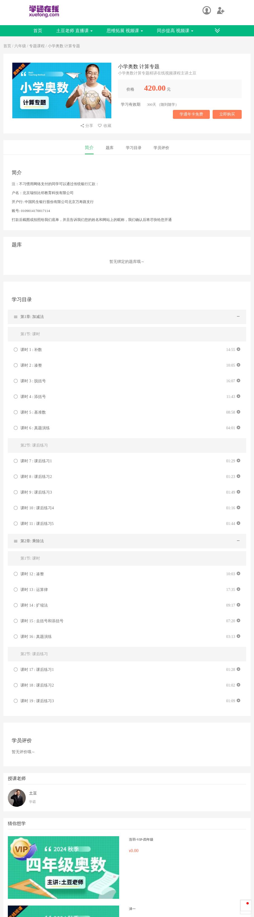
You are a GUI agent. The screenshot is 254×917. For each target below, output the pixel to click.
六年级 (20, 46)
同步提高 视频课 (175, 30)
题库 (110, 148)
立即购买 (227, 114)
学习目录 (134, 148)
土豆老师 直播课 (74, 30)
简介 (89, 147)
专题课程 (37, 46)
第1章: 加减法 (32, 317)
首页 (37, 30)
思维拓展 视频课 (125, 30)
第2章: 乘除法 (32, 541)
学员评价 (161, 148)
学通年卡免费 (191, 114)
